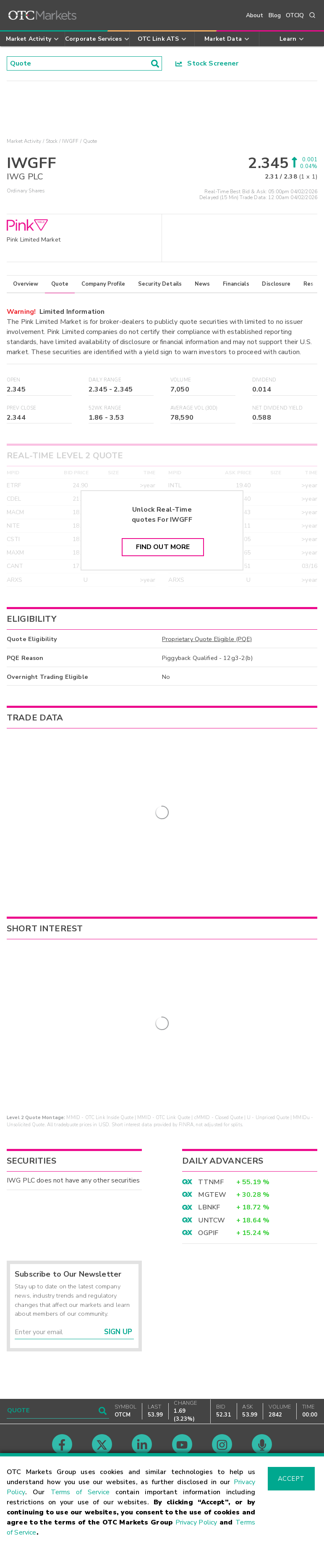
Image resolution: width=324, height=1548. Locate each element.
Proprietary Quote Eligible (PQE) (207, 639)
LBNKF (209, 1184)
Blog (275, 15)
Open (14, 380)
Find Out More (163, 547)
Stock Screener (207, 63)
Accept (291, 1478)
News (202, 284)
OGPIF (208, 1209)
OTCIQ (295, 15)
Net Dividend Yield (277, 408)
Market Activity (24, 141)
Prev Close (22, 408)
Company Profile (103, 284)
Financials (236, 284)
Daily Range (105, 380)
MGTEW (212, 1171)
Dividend (264, 380)
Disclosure (276, 284)
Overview (25, 284)
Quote (59, 284)
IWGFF (70, 141)
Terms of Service (80, 1492)
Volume (180, 380)
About (255, 15)
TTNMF (211, 1158)
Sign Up (118, 1309)
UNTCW (211, 1196)
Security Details (160, 284)
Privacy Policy (196, 1522)
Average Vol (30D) (194, 408)
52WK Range (105, 408)
